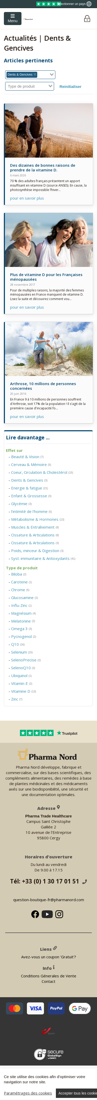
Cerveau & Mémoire (31, 464)
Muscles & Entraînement (35, 527)
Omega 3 (21, 628)
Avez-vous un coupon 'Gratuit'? (48, 956)
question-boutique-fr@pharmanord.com (48, 899)
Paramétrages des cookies (28, 1093)
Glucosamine (24, 597)
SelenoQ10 (23, 667)
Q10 (18, 644)
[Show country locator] (74, 4)
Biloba (18, 574)
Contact (48, 981)
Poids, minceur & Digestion (37, 550)
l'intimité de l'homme (31, 511)
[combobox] (30, 74)
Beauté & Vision (27, 456)
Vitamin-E (21, 683)
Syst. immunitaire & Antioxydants (43, 558)
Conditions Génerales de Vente (48, 975)
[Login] (87, 19)
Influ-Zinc (21, 605)
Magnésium (23, 613)
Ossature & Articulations (35, 534)
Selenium (22, 652)
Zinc (17, 699)
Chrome (20, 589)
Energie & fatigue (29, 488)
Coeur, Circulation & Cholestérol (42, 472)
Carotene (21, 581)
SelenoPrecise (26, 659)
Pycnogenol (23, 636)
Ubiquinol (21, 675)
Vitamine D (23, 691)
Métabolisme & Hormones (37, 519)
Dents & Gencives (29, 480)
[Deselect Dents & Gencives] (35, 74)
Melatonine (23, 621)
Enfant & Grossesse (31, 495)
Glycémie (21, 503)
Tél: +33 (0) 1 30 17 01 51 (48, 881)
